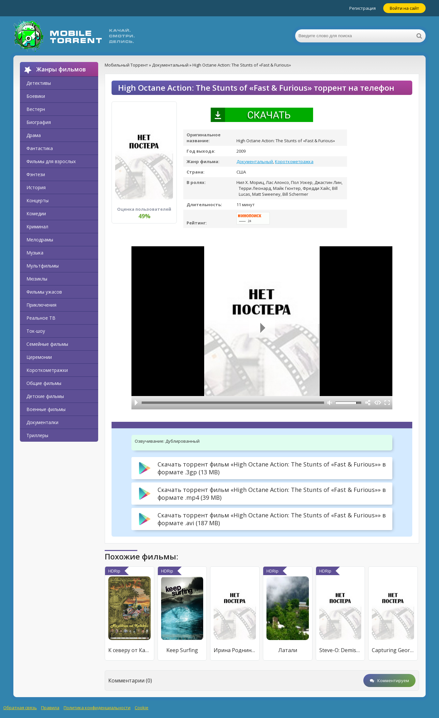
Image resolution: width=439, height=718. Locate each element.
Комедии (36, 213)
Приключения (41, 305)
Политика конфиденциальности (97, 707)
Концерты (37, 200)
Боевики (35, 96)
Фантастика (39, 148)
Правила (50, 707)
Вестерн (35, 109)
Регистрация (362, 8)
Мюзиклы (36, 279)
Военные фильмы (46, 409)
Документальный (254, 161)
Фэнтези (35, 174)
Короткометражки (47, 370)
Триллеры (37, 435)
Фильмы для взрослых (51, 161)
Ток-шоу (35, 331)
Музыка (34, 253)
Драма (33, 135)
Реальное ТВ (40, 318)
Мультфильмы (42, 266)
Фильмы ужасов (44, 292)
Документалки (42, 422)
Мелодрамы (39, 240)
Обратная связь (20, 707)
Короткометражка (294, 161)
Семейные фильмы (47, 344)
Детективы (38, 83)
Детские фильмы (45, 396)
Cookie (141, 707)
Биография (38, 122)
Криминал (37, 226)
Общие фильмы (43, 383)
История (36, 187)
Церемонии (39, 357)
